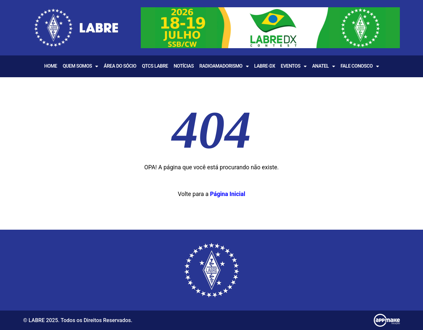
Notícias (183, 66)
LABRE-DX (264, 66)
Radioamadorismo (224, 66)
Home (50, 66)
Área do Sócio (120, 66)
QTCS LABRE (155, 66)
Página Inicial (227, 194)
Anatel (323, 66)
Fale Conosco (359, 66)
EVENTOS (294, 66)
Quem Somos (80, 66)
